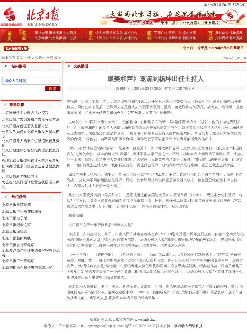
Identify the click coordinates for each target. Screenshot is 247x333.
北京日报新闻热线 (16, 238)
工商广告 (160, 33)
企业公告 (160, 38)
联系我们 (239, 4)
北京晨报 (55, 38)
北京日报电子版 (14, 218)
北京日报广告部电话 (18, 261)
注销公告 (116, 33)
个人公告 (116, 38)
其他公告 (130, 38)
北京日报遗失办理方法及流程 (25, 113)
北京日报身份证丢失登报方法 (25, 126)
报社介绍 (41, 33)
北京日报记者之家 (16, 225)
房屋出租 (175, 38)
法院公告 (102, 38)
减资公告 (130, 33)
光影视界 (221, 38)
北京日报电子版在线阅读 (22, 211)
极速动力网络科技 (188, 326)
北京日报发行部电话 (18, 245)
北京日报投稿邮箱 (16, 205)
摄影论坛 (221, 33)
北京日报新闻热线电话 (20, 176)
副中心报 (69, 38)
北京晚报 (41, 38)
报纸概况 (55, 33)
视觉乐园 (236, 33)
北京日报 (69, 33)
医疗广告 (175, 33)
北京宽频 (236, 38)
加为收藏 (210, 4)
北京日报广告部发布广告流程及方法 (30, 119)
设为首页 (225, 4)
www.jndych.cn (146, 319)
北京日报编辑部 (14, 231)
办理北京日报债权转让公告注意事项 (30, 161)
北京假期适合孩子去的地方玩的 (27, 267)
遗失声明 (102, 33)
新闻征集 (189, 38)
